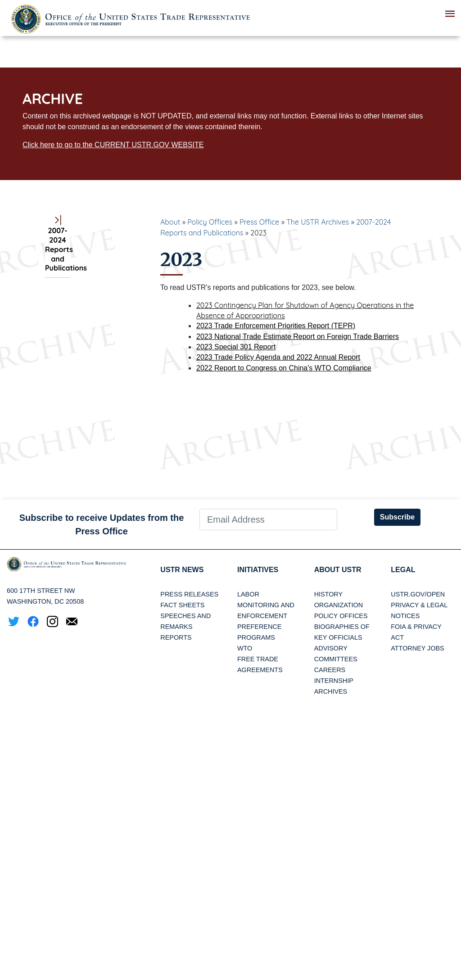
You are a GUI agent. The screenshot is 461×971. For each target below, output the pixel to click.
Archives (331, 691)
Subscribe (397, 517)
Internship (333, 680)
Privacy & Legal (419, 605)
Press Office (259, 221)
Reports (175, 637)
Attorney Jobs (417, 648)
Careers (330, 669)
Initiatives (257, 570)
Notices (405, 615)
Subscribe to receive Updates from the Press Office (101, 524)
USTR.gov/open (418, 594)
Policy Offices (209, 221)
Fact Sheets (182, 605)
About (170, 221)
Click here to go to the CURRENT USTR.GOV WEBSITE (113, 145)
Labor (248, 594)
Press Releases (189, 594)
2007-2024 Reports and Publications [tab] (57, 244)
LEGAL (403, 570)
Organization (338, 605)
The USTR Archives (317, 221)
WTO (244, 648)
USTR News (181, 570)
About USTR (338, 570)
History (328, 594)
